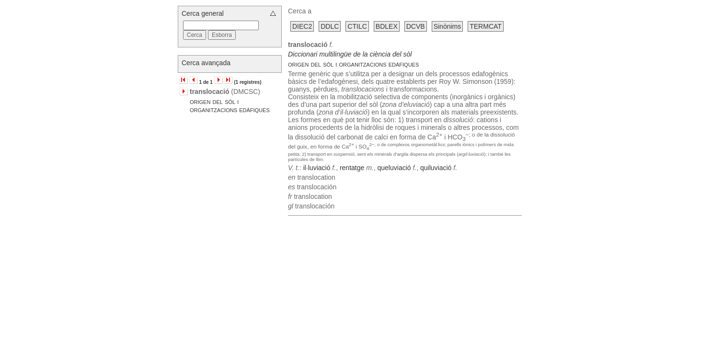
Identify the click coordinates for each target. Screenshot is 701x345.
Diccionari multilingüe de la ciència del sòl (350, 54)
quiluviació (435, 168)
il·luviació (317, 168)
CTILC (357, 26)
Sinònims (447, 26)
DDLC (330, 26)
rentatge (352, 168)
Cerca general (203, 13)
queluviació (394, 168)
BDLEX (387, 26)
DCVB (415, 26)
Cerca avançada (206, 63)
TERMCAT (486, 26)
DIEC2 (302, 26)
